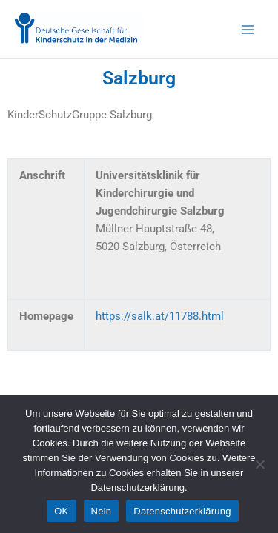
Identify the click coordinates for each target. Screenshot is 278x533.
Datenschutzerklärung (182, 511)
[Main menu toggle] (247, 29)
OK (61, 511)
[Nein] (259, 464)
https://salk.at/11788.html (160, 316)
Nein (101, 511)
